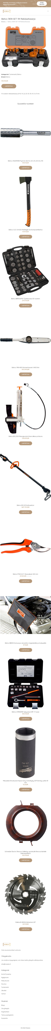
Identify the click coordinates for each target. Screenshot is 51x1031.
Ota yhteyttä (5, 1008)
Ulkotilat (3, 990)
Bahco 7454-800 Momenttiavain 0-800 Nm (25, 367)
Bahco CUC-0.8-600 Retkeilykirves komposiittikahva (25, 230)
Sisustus (3, 984)
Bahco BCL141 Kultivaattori (25, 505)
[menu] (48, 11)
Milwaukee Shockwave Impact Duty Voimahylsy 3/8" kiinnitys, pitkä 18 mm (25, 781)
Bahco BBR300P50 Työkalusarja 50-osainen (25, 299)
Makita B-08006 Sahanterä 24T (25, 922)
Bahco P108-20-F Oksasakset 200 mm (25, 574)
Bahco (19, 74)
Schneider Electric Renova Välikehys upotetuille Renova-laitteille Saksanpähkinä (25, 852)
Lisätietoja (9, 86)
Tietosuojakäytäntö (7, 1015)
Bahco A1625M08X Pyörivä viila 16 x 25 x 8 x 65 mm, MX (25, 161)
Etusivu (3, 21)
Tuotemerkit (13, 74)
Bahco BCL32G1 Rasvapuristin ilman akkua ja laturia (25, 436)
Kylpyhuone (5, 977)
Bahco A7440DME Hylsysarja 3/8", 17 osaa (25, 712)
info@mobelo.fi (6, 964)
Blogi (3, 1005)
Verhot (3, 994)
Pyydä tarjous (41, 3)
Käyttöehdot (5, 1012)
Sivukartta (4, 1018)
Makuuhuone (5, 981)
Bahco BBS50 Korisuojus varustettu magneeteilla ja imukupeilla (25, 643)
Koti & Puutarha (6, 974)
